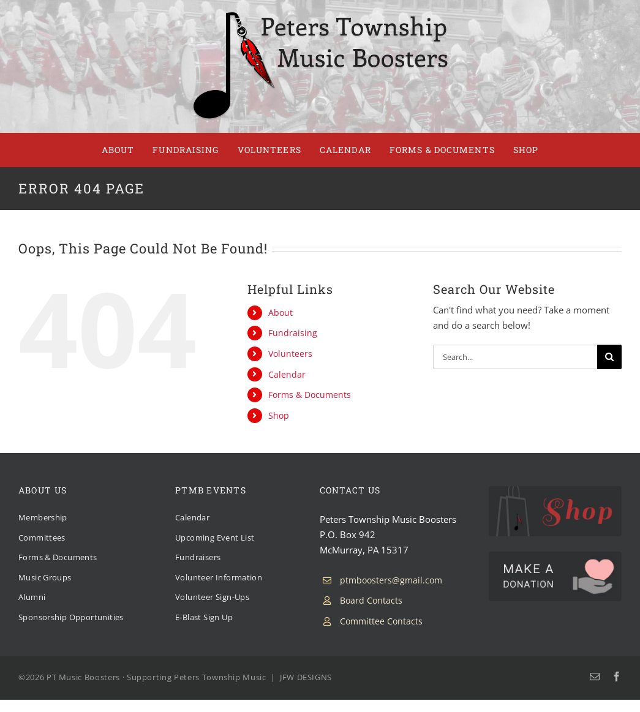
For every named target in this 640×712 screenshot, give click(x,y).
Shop (278, 415)
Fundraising (292, 333)
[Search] (609, 357)
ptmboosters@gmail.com (391, 580)
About (280, 312)
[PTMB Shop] (555, 490)
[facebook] (617, 676)
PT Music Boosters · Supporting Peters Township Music (156, 677)
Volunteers (290, 353)
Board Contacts (371, 600)
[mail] (595, 676)
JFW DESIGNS (306, 677)
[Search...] (515, 357)
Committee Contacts (381, 621)
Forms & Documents (309, 394)
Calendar (287, 374)
